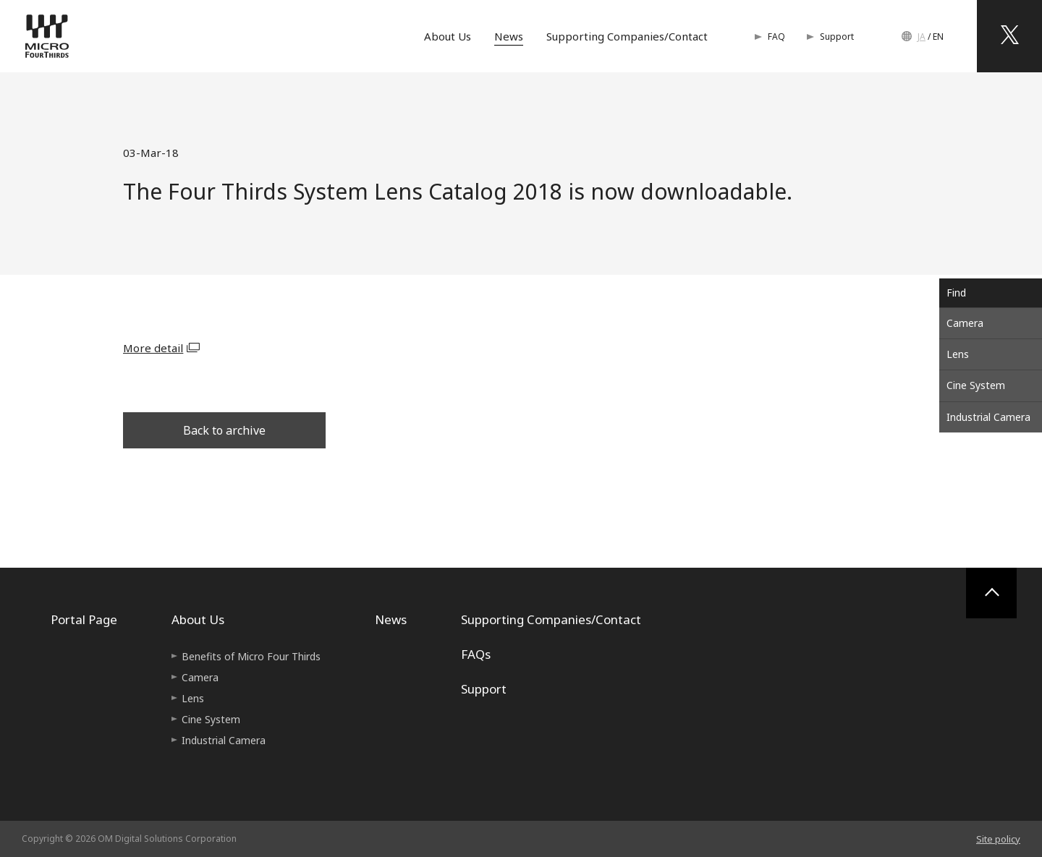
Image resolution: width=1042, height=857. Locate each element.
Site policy (998, 838)
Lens (957, 354)
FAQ (776, 36)
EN (938, 36)
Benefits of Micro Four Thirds (251, 656)
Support (837, 36)
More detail (153, 348)
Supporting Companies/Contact (627, 36)
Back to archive (224, 430)
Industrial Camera (988, 417)
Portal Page (84, 619)
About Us (447, 36)
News (508, 36)
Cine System (975, 385)
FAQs (476, 654)
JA (921, 36)
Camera (964, 323)
